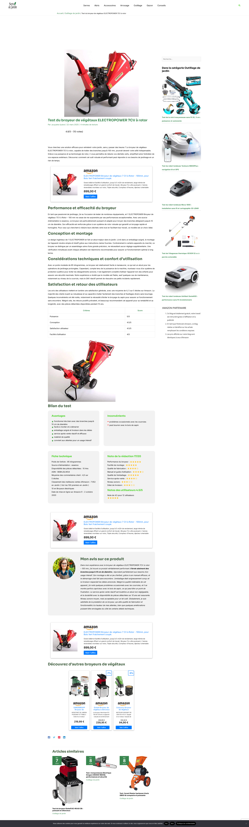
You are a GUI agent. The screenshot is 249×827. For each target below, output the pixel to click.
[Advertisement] (124, 32)
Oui (166, 823)
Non (172, 823)
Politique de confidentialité (186, 823)
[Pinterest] (59, 737)
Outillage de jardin (59, 813)
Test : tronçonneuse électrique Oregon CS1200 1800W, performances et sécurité (98, 775)
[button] (240, 5)
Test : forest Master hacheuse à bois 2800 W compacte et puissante (134, 794)
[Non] (246, 823)
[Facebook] (49, 737)
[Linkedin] (64, 737)
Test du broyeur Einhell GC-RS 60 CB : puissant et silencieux (67, 810)
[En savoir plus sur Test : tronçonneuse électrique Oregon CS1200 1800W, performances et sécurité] (101, 763)
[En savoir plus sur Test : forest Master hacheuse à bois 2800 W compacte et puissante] (135, 773)
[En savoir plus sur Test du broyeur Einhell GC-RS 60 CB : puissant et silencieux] (67, 781)
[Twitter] (54, 737)
